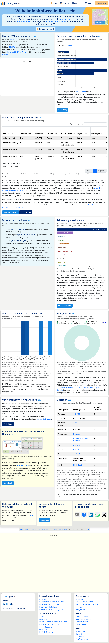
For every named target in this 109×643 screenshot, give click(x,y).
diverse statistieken (56, 21)
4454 (75, 422)
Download (101, 3)
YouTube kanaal (82, 639)
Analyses (79, 599)
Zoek (54, 3)
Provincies (43, 607)
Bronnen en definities (84, 602)
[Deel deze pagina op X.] (104, 514)
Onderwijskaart (82, 622)
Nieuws (79, 607)
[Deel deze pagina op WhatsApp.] (97, 514)
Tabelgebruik (26, 212)
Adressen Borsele (10, 212)
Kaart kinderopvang (84, 619)
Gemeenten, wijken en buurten (51, 602)
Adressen (43, 599)
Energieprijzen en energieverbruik (53, 622)
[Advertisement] (27, 79)
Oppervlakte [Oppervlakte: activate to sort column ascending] (82, 134)
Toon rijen (10, 166)
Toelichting (62, 109)
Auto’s (41, 617)
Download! (8, 483)
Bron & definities (64, 305)
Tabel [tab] (70, 45)
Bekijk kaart (100, 23)
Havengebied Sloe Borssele (18, 52)
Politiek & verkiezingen (48, 632)
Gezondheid (44, 619)
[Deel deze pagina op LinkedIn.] (91, 514)
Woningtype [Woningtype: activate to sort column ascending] (96, 134)
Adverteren (80, 631)
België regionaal (61, 609)
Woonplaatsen (54, 604)
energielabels (23, 21)
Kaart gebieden (82, 617)
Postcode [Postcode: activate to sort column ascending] (39, 134)
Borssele (76, 434)
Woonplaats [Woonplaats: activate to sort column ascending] (52, 134)
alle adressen (80, 92)
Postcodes (43, 604)
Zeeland (76, 454)
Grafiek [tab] (61, 45)
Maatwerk (80, 636)
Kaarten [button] (76, 3)
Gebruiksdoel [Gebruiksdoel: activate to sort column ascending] (66, 134)
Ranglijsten (80, 609)
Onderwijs (43, 629)
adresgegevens (67, 19)
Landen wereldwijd (46, 609)
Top (87, 529)
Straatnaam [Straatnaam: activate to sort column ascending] (8, 134)
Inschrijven (44, 520)
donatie (30, 515)
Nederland (77, 465)
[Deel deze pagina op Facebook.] (84, 514)
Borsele (5, 54)
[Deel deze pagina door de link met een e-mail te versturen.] (77, 514)
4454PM (13, 39)
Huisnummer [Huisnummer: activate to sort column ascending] (25, 134)
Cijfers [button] (64, 3)
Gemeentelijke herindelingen (87, 604)
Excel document (22, 465)
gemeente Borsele (44, 419)
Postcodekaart (81, 624)
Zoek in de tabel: (88, 124)
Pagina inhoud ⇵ (45, 29)
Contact (79, 634)
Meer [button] (88, 3)
